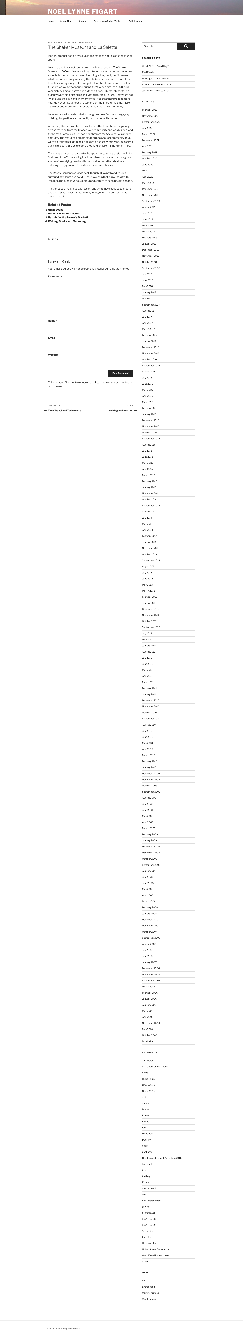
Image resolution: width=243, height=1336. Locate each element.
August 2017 (148, 310)
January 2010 (149, 767)
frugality (146, 1139)
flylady (145, 1121)
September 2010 (151, 718)
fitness (145, 1115)
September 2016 (151, 365)
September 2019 (151, 201)
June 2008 (148, 883)
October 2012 (149, 621)
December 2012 (150, 609)
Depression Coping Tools (108, 21)
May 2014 (147, 523)
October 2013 (149, 554)
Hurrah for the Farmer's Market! (68, 217)
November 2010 (151, 706)
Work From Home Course (155, 1255)
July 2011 (147, 657)
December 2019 (150, 188)
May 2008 (147, 889)
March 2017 (148, 328)
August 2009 (149, 797)
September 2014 (151, 505)
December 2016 (150, 347)
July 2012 (147, 633)
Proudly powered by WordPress (63, 1328)
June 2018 (147, 280)
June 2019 (147, 219)
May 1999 (147, 1041)
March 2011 (148, 682)
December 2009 (151, 773)
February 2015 (149, 481)
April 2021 (147, 146)
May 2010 (147, 743)
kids (55, 239)
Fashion (146, 1109)
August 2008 (149, 870)
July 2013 (147, 572)
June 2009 (148, 810)
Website (53, 354)
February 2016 (149, 408)
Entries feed (148, 1286)
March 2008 (148, 901)
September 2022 (151, 122)
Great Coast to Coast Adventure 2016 (162, 1158)
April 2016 (147, 395)
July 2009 (147, 804)
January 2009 (149, 840)
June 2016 (147, 383)
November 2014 (150, 493)
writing (145, 1261)
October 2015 (149, 432)
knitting (146, 1176)
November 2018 (150, 255)
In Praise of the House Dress (156, 84)
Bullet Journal (135, 21)
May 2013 (147, 584)
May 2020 (147, 170)
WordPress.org (150, 1299)
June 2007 (147, 956)
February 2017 (149, 335)
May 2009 (147, 816)
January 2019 (149, 243)
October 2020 (149, 158)
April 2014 (147, 529)
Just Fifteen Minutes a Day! (156, 90)
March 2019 (148, 231)
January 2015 (149, 487)
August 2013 (149, 566)
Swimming (147, 1231)
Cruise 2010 (148, 1084)
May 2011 (147, 669)
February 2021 (149, 152)
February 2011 (149, 688)
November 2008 (151, 852)
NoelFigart (86, 42)
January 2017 (149, 341)
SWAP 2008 (149, 1218)
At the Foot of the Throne (155, 1066)
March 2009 (148, 828)
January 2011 (149, 694)
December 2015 (150, 420)
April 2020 (147, 176)
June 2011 (147, 663)
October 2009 (149, 785)
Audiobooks (55, 209)
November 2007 (151, 925)
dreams (146, 1103)
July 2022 (147, 128)
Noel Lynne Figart (83, 11)
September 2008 (151, 864)
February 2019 (149, 237)
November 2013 (150, 548)
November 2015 (150, 426)
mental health (149, 1188)
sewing (145, 1206)
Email (52, 337)
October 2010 (149, 712)
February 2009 (150, 834)
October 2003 (149, 1035)
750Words (147, 1060)
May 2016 (147, 389)
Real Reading (149, 72)
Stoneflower (148, 1212)
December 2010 (150, 700)
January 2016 (149, 414)
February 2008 (150, 907)
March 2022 (148, 134)
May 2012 (147, 639)
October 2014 (149, 499)
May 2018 (147, 286)
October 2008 (149, 858)
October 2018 (149, 262)
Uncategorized (149, 1243)
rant (144, 1194)
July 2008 (147, 876)
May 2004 (147, 1029)
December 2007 (151, 919)
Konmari (83, 21)
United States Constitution (155, 1249)
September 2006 (151, 980)
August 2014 (149, 511)
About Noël (66, 21)
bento (145, 1072)
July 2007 (147, 950)
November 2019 (150, 195)
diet (144, 1097)
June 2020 (147, 164)
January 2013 (149, 603)
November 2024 (151, 115)
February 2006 (150, 992)
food (144, 1127)
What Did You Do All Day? (155, 66)
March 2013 (148, 590)
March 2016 (148, 402)
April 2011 (147, 676)
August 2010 (149, 724)
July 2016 (147, 377)
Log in (145, 1280)
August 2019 (149, 207)
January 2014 (149, 542)
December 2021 (150, 140)
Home (50, 21)
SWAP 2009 (149, 1224)
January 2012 (149, 645)
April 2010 (147, 749)
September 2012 (151, 627)
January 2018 (149, 292)
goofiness (147, 1152)
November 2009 (151, 779)
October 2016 (149, 359)
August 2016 (149, 371)
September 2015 (151, 438)
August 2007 (149, 944)
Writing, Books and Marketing (67, 221)
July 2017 (147, 316)
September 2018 (151, 268)
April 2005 (147, 1017)
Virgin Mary (113, 141)
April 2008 (147, 895)
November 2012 (150, 615)
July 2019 (147, 213)
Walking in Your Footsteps (155, 78)
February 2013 (149, 596)
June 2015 (147, 456)
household (147, 1164)
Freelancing (148, 1133)
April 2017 (147, 322)
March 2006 (148, 986)
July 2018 (147, 274)
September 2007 (151, 937)
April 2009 (147, 822)
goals (145, 1145)
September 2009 (151, 791)
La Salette (95, 126)
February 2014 (149, 535)
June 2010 (147, 736)
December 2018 (150, 249)
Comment (55, 276)
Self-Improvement (151, 1200)
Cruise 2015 (148, 1091)
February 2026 (149, 109)
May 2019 (147, 225)
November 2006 (151, 974)
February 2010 (149, 761)
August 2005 (149, 1004)
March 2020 (148, 182)
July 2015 (147, 450)
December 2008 (151, 846)
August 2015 (149, 444)
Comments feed (150, 1292)
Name (52, 320)
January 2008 (149, 913)
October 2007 (149, 931)
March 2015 (148, 475)
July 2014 (147, 517)
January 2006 (149, 998)
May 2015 (147, 463)
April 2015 (147, 469)
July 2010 (147, 730)
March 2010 (148, 755)
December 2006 (151, 968)
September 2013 (151, 560)
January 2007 (149, 962)
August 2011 (148, 651)
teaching (146, 1237)
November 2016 (150, 353)
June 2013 (147, 578)
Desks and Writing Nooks (64, 213)
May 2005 (147, 1010)
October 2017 (149, 298)
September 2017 (151, 304)
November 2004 (151, 1023)
